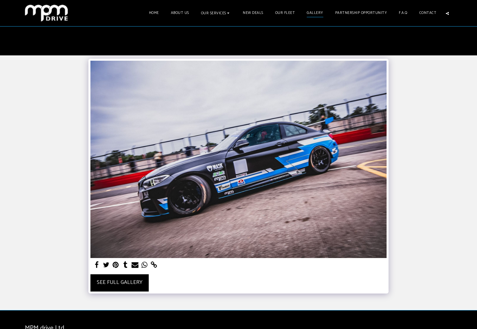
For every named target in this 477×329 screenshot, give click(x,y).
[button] (216, 13)
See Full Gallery (119, 282)
